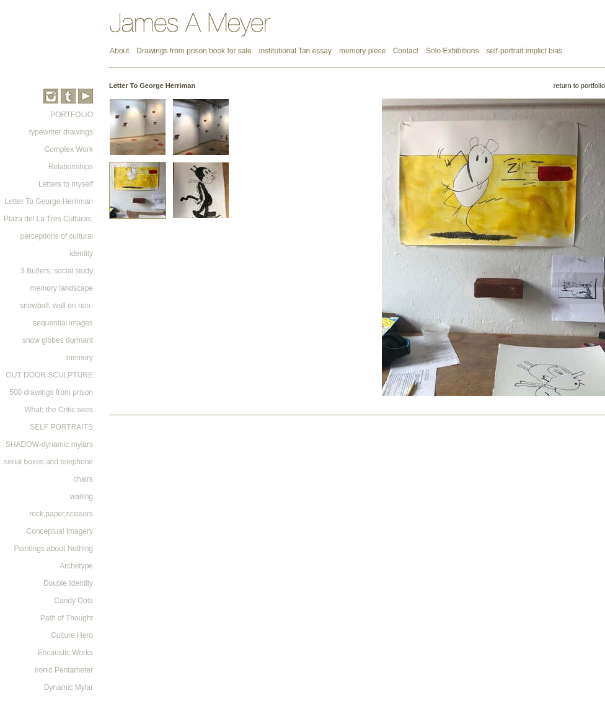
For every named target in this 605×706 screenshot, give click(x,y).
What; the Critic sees (58, 409)
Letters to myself (65, 184)
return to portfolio (579, 85)
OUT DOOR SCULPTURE (49, 375)
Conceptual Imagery (60, 531)
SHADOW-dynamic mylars (49, 444)
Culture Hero (72, 635)
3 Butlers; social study (56, 271)
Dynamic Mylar (68, 687)
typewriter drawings (61, 132)
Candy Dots (73, 600)
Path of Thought (66, 618)
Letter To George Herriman (48, 201)
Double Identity (68, 583)
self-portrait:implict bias (524, 50)
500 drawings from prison (51, 392)
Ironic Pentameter (63, 670)
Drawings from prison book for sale (193, 50)
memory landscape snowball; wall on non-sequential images (56, 305)
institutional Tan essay (295, 50)
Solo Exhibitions (452, 50)
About (119, 50)
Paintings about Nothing (53, 548)
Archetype (76, 566)
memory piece (363, 50)
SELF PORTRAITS (61, 427)
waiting (81, 496)
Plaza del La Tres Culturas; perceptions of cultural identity (48, 236)
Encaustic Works (65, 652)
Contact (405, 50)
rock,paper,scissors (61, 514)
